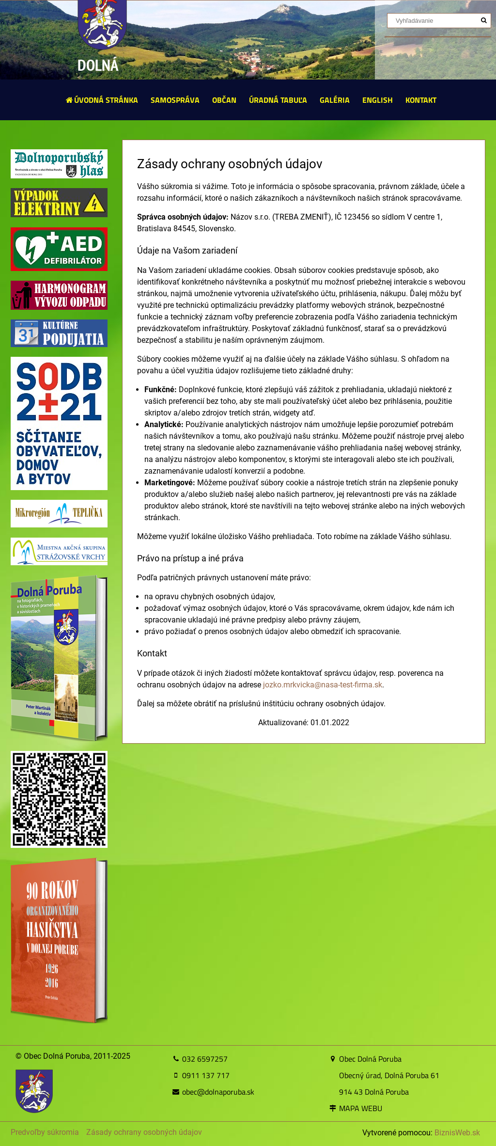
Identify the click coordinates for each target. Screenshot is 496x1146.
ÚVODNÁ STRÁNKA (101, 100)
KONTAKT (420, 100)
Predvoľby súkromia (45, 1132)
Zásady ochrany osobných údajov (144, 1132)
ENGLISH (377, 100)
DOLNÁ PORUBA (102, 76)
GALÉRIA (335, 100)
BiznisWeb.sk (457, 1132)
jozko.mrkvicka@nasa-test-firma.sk (322, 684)
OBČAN (224, 100)
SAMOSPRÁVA (175, 100)
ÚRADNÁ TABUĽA (278, 100)
